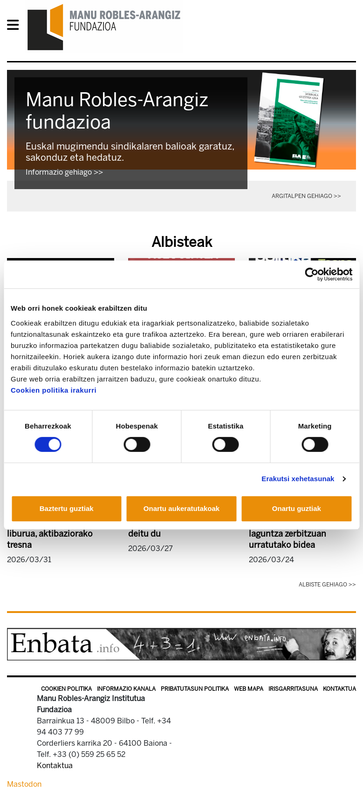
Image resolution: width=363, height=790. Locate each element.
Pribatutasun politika (195, 689)
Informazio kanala (126, 689)
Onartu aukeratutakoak (181, 508)
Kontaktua (339, 689)
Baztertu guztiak (67, 508)
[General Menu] (15, 26)
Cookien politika (66, 689)
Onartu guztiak (296, 508)
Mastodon (24, 784)
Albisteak (181, 242)
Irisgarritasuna (293, 689)
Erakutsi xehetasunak (297, 479)
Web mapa (248, 689)
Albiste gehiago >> (327, 584)
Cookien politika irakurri (53, 390)
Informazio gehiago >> (64, 172)
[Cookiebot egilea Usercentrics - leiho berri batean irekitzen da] (311, 274)
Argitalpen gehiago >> (306, 196)
